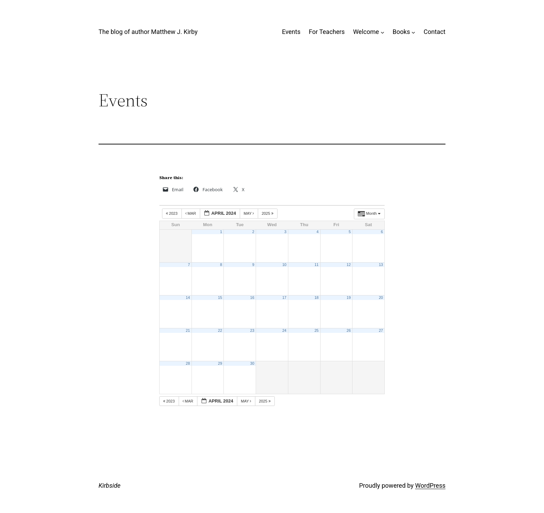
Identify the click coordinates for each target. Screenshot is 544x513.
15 (220, 297)
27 (381, 330)
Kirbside (109, 485)
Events (291, 31)
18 (316, 297)
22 (220, 330)
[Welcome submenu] (382, 32)
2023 (172, 213)
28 (188, 363)
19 (349, 297)
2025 (268, 213)
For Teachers (327, 31)
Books (401, 31)
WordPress (430, 485)
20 (381, 297)
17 (284, 297)
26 (349, 330)
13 (381, 265)
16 (252, 297)
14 (188, 297)
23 (252, 330)
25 (316, 330)
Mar (191, 213)
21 (188, 330)
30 (252, 363)
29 (220, 363)
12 (349, 265)
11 (316, 265)
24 (284, 330)
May (249, 213)
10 (284, 265)
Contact (434, 31)
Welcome (366, 31)
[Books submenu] (413, 32)
